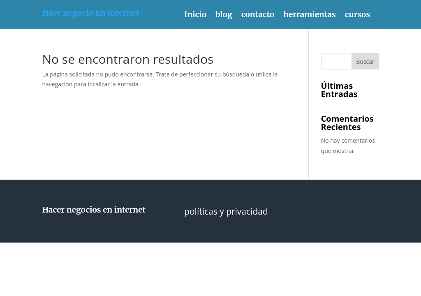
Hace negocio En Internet (90, 13)
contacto (257, 15)
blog (223, 15)
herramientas (309, 15)
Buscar (365, 61)
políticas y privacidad (226, 212)
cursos (357, 15)
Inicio (195, 15)
